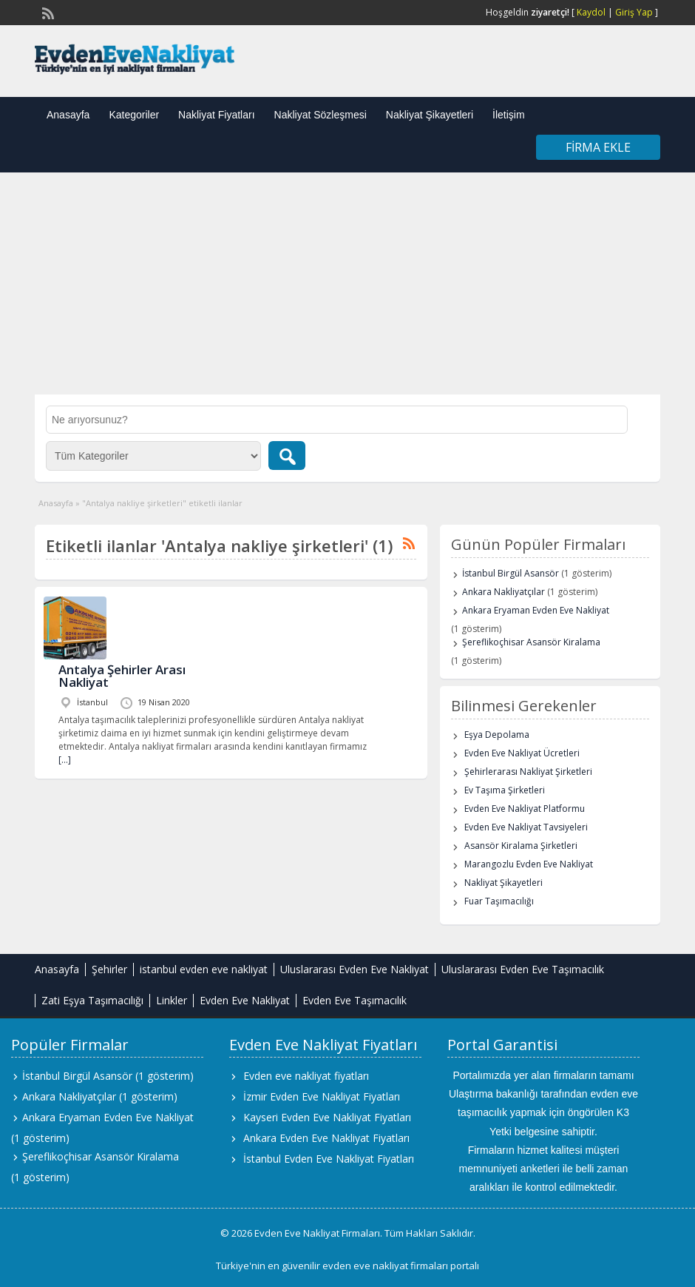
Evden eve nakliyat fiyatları (306, 1076)
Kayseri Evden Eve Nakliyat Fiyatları (327, 1117)
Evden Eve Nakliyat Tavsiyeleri (526, 827)
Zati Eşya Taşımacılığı (92, 1000)
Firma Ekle (598, 147)
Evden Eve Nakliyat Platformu (524, 808)
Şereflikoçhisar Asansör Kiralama (531, 642)
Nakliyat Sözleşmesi (320, 115)
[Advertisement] (347, 283)
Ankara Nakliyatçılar (503, 591)
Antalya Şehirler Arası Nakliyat (122, 675)
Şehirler (109, 969)
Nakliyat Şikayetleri (429, 115)
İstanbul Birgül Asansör (510, 573)
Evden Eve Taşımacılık (354, 1000)
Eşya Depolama (496, 734)
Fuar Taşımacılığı (499, 901)
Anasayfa (68, 115)
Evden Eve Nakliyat (245, 1000)
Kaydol (591, 12)
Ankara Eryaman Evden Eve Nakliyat (535, 610)
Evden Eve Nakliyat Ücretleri (522, 753)
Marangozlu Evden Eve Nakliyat (528, 864)
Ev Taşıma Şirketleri (504, 790)
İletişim (508, 115)
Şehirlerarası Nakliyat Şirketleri (528, 771)
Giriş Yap (634, 12)
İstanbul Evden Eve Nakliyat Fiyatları (328, 1159)
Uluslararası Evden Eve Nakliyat (354, 969)
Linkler (171, 1000)
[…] (64, 759)
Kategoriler (134, 115)
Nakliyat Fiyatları (216, 115)
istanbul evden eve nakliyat (204, 969)
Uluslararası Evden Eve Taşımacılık (522, 969)
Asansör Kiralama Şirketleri (520, 845)
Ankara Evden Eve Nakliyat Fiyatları (326, 1138)
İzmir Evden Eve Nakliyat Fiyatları (321, 1096)
